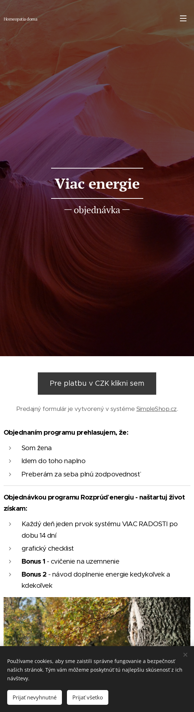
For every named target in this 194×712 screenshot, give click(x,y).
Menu (183, 18)
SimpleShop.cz (156, 409)
